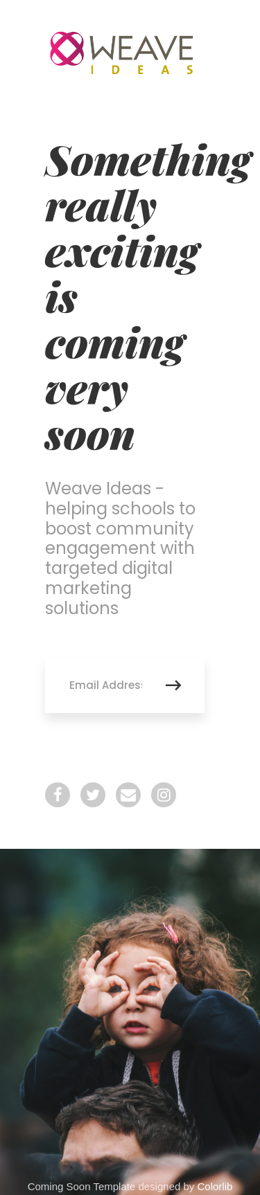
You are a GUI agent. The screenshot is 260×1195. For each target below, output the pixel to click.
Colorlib (215, 1186)
